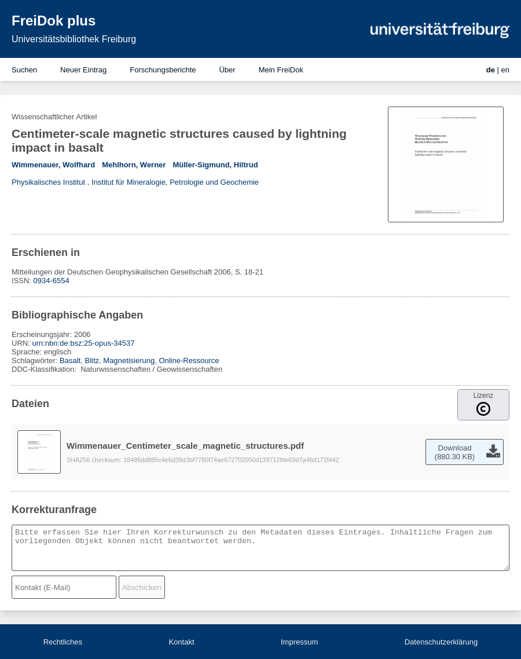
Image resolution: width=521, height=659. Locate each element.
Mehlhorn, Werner (134, 164)
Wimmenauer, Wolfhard (53, 164)
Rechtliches (62, 642)
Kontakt (181, 642)
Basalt (70, 360)
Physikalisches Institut (48, 182)
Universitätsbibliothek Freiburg (74, 39)
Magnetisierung (129, 360)
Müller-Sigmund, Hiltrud (215, 164)
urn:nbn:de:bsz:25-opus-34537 (83, 343)
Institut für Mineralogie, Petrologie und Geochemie (175, 182)
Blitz (92, 360)
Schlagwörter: (36, 360)
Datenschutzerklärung (441, 642)
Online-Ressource (189, 360)
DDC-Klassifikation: (45, 369)
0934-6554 (51, 280)
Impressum (299, 642)
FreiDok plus (54, 20)
